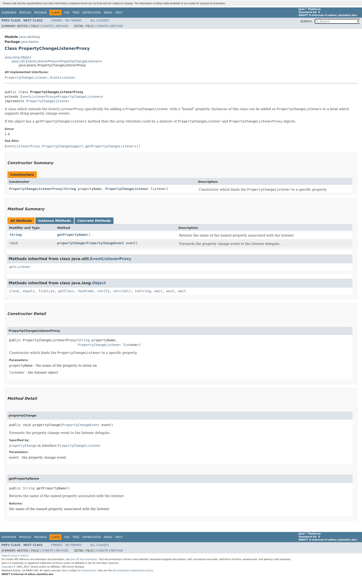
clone (14, 291)
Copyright (7, 566)
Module (25, 12)
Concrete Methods (94, 221)
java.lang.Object (18, 57)
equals (29, 291)
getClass (66, 291)
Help (118, 12)
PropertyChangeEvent (105, 243)
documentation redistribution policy (133, 570)
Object (99, 283)
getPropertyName (71, 235)
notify (103, 291)
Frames (57, 20)
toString (143, 291)
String (70, 189)
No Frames (73, 20)
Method (62, 26)
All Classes (99, 20)
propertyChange (71, 243)
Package (40, 12)
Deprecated (91, 12)
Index (108, 12)
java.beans (30, 42)
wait (158, 291)
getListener (20, 267)
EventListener (63, 77)
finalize (46, 291)
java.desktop (29, 37)
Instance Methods (54, 221)
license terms (89, 570)
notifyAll (122, 291)
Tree (75, 12)
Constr (47, 26)
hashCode (85, 291)
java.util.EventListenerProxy (34, 61)
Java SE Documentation (84, 559)
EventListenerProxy (38, 96)
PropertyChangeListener (79, 61)
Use (66, 12)
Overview (8, 12)
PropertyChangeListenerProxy (35, 189)
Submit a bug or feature (15, 555)
